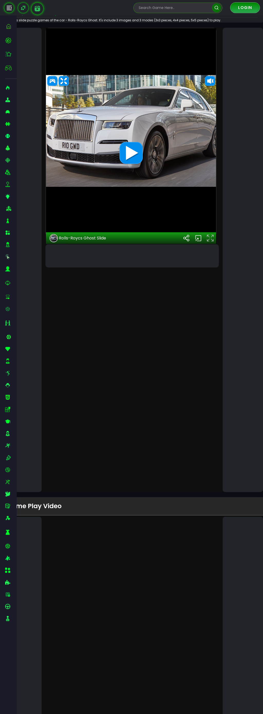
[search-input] (174, 8)
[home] (11, 26)
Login (245, 8)
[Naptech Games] (23, 7)
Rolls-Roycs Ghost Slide (91, 455)
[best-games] (11, 40)
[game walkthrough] (37, 8)
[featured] (11, 54)
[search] (216, 7)
